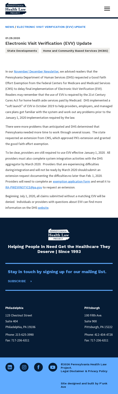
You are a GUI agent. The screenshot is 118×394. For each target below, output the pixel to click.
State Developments (22, 50)
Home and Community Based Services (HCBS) (75, 50)
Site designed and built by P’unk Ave (84, 385)
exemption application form (71, 181)
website (43, 208)
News (9, 27)
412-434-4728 (103, 334)
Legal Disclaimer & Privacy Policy (84, 371)
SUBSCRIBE (17, 281)
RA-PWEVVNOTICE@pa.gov (23, 187)
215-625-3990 (24, 334)
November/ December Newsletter (36, 71)
